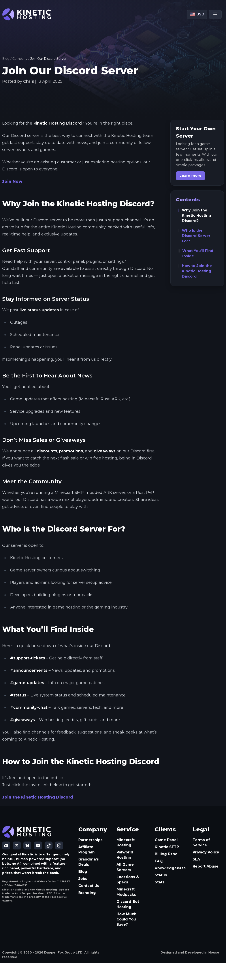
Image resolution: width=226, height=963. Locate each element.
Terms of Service (201, 842)
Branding (87, 893)
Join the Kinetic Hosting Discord (37, 797)
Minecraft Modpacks (126, 892)
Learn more (190, 176)
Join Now (12, 181)
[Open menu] (215, 14)
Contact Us (88, 886)
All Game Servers (125, 867)
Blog (5, 59)
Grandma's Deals (88, 862)
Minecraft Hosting (126, 842)
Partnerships (90, 840)
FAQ (159, 861)
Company (19, 59)
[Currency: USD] (197, 14)
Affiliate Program (86, 849)
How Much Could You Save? (126, 919)
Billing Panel (167, 854)
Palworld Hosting (125, 855)
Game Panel (166, 840)
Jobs (82, 879)
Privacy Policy (206, 852)
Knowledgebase (170, 868)
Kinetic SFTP (167, 847)
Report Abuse (205, 866)
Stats (159, 882)
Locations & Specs (128, 879)
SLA (196, 859)
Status (161, 875)
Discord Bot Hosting (128, 904)
